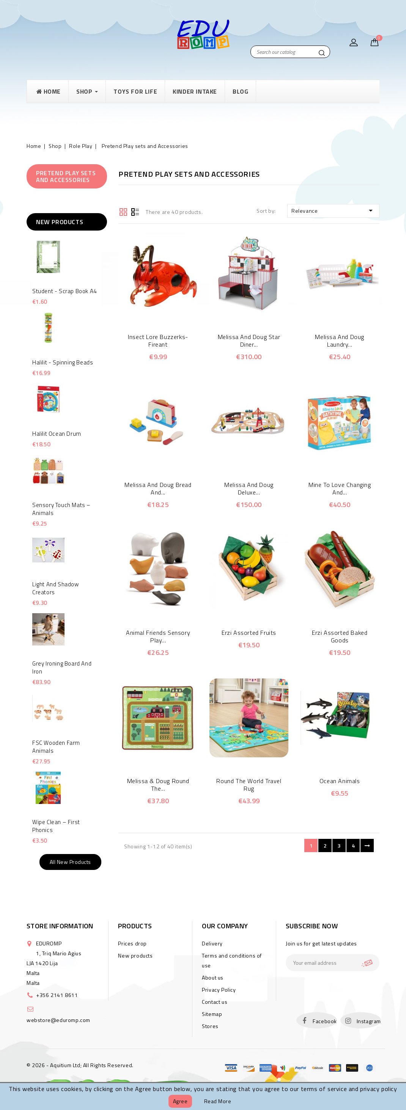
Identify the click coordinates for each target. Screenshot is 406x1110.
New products (135, 955)
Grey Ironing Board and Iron (61, 667)
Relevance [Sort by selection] (333, 210)
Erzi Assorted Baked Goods (339, 636)
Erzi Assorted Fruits (249, 632)
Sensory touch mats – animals (61, 509)
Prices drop (132, 943)
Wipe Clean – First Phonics (56, 826)
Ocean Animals (339, 780)
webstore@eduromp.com (58, 1020)
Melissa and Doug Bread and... (157, 488)
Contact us (214, 1002)
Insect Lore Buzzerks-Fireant (158, 340)
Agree (180, 1101)
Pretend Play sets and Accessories (66, 176)
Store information (60, 926)
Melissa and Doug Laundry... (339, 340)
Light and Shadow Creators (55, 588)
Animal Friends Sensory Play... (158, 636)
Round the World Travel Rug (248, 784)
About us (212, 977)
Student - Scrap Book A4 (64, 291)
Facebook (325, 1021)
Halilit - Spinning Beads (62, 362)
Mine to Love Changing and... (339, 488)
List (135, 211)
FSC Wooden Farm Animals (56, 746)
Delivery (212, 943)
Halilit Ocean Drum (56, 433)
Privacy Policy (219, 990)
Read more (217, 1101)
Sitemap (212, 1014)
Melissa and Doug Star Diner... (249, 340)
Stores (210, 1026)
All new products (70, 862)
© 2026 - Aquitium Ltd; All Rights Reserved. (80, 1065)
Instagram (369, 1021)
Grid (123, 211)
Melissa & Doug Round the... (158, 784)
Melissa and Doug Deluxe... (249, 488)
